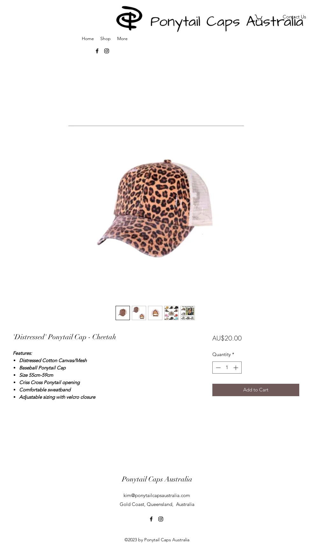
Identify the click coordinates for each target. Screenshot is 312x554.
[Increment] (236, 368)
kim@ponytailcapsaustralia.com (157, 495)
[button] (258, 17)
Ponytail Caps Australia (157, 479)
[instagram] (161, 519)
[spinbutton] (227, 368)
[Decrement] (217, 368)
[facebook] (151, 519)
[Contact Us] (294, 17)
